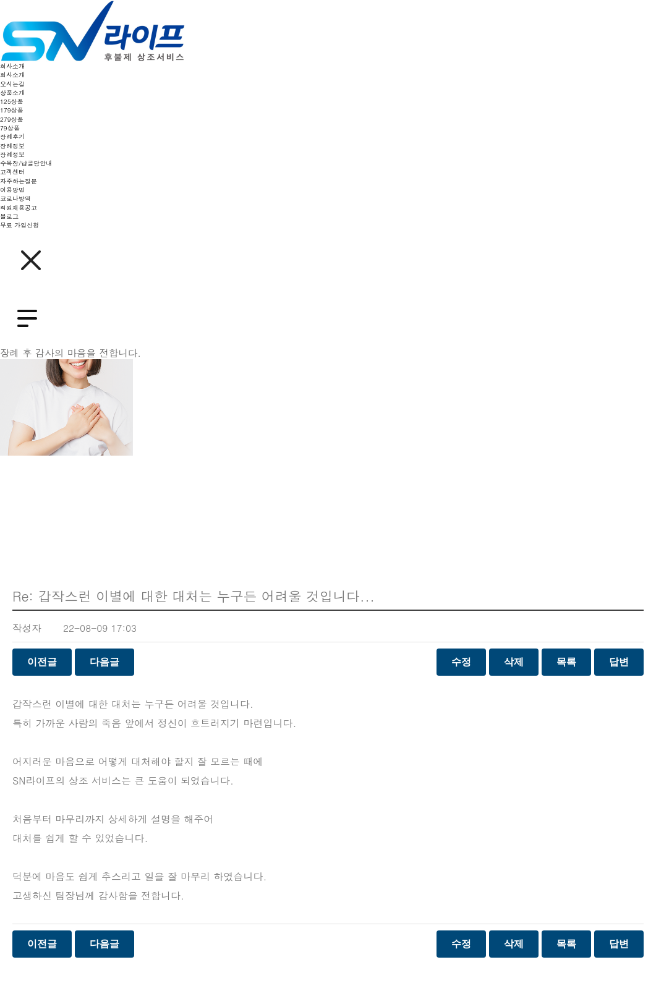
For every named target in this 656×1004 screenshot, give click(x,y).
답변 (619, 662)
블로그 (9, 216)
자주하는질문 (18, 181)
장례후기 (12, 136)
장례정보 (12, 146)
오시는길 (12, 84)
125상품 (11, 101)
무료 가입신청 (19, 225)
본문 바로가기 (0, 0)
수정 (461, 662)
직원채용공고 (18, 207)
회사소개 (12, 66)
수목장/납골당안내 (26, 163)
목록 (566, 662)
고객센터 (12, 172)
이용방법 (12, 189)
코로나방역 (15, 198)
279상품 (11, 119)
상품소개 (12, 92)
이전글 (42, 662)
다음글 (104, 662)
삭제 (514, 662)
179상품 (11, 110)
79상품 (10, 128)
